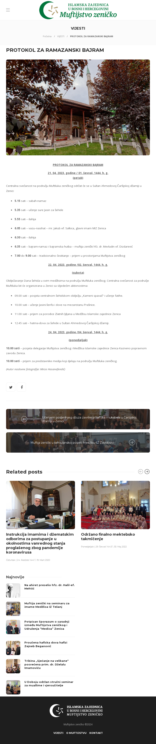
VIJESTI (60, 36)
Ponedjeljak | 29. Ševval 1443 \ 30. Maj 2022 (104, 546)
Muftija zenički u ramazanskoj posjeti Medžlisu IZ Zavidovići (72, 442)
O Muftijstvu (76, 732)
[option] (40, 520)
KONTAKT (96, 732)
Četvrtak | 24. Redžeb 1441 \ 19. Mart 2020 (28, 560)
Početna (47, 36)
